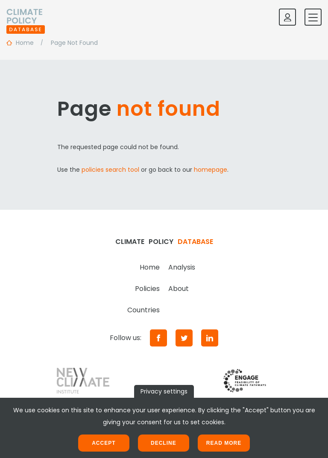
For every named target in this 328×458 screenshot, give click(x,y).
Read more (223, 443)
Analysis (181, 267)
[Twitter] (184, 337)
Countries (143, 310)
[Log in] (287, 17)
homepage (210, 169)
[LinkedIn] (209, 337)
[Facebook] (158, 337)
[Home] (25, 17)
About (178, 289)
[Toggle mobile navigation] (313, 17)
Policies (147, 289)
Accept (103, 443)
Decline (163, 443)
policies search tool (110, 169)
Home (150, 267)
